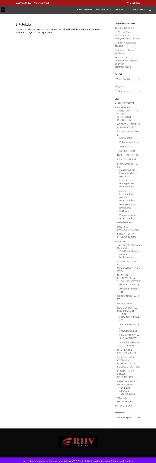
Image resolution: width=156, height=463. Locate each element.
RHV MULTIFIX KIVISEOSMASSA (126, 351)
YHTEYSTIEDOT (138, 10)
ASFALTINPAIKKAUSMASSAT (128, 246)
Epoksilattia (125, 138)
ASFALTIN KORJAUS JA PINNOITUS (128, 126)
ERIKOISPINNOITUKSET (128, 165)
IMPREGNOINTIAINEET (128, 298)
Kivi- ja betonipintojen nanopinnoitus (127, 183)
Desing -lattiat (127, 150)
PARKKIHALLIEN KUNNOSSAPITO (126, 236)
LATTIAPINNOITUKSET (128, 133)
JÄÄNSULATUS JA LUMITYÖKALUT (129, 344)
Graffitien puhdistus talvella (125, 44)
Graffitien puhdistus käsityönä (125, 51)
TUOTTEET (120, 10)
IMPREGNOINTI (125, 222)
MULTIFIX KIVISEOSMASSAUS (128, 228)
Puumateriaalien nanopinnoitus (128, 217)
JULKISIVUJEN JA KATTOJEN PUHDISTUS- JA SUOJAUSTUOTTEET (128, 362)
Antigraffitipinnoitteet (129, 290)
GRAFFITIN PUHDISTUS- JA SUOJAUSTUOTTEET (128, 278)
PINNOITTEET (124, 303)
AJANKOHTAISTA (84, 10)
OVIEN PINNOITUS (127, 155)
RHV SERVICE (102, 10)
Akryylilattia (126, 146)
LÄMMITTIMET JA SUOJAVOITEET (129, 337)
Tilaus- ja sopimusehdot (125, 400)
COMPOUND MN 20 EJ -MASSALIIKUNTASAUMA (128, 266)
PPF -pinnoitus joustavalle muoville (127, 208)
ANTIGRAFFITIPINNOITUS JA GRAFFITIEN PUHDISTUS (128, 115)
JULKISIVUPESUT (126, 159)
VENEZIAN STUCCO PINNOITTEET (128, 383)
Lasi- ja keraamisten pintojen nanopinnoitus (127, 195)
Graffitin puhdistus (129, 284)
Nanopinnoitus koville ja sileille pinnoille (128, 173)
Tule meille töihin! (124, 28)
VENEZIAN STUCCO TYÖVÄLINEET (127, 391)
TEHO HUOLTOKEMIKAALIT (129, 317)
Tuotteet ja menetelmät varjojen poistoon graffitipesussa (126, 62)
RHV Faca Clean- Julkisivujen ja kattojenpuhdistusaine (127, 35)
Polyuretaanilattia (129, 142)
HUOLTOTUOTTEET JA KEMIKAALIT (128, 309)
